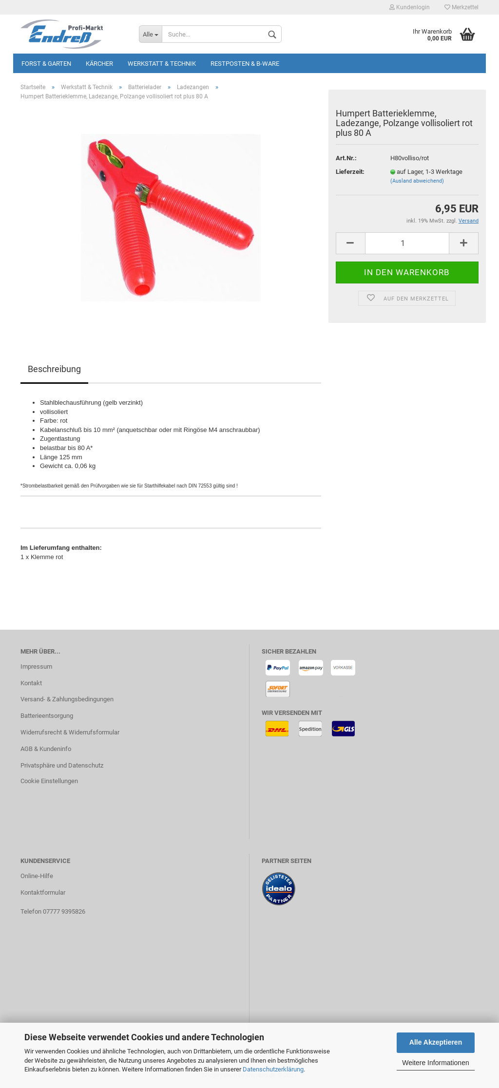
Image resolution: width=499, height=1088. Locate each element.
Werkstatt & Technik (162, 63)
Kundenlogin (409, 7)
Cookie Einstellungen (49, 781)
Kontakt (31, 683)
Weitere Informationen (435, 1063)
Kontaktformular (42, 892)
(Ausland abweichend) (417, 181)
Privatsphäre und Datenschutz (61, 765)
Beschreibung (54, 369)
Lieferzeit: (350, 171)
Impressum (36, 666)
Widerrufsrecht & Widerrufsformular (69, 732)
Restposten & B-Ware (245, 63)
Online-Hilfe (36, 876)
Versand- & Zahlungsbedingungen (67, 699)
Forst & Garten (46, 63)
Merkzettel (461, 7)
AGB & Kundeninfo (45, 748)
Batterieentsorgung (46, 715)
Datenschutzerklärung (273, 1069)
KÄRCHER (99, 63)
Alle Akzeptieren (435, 1042)
